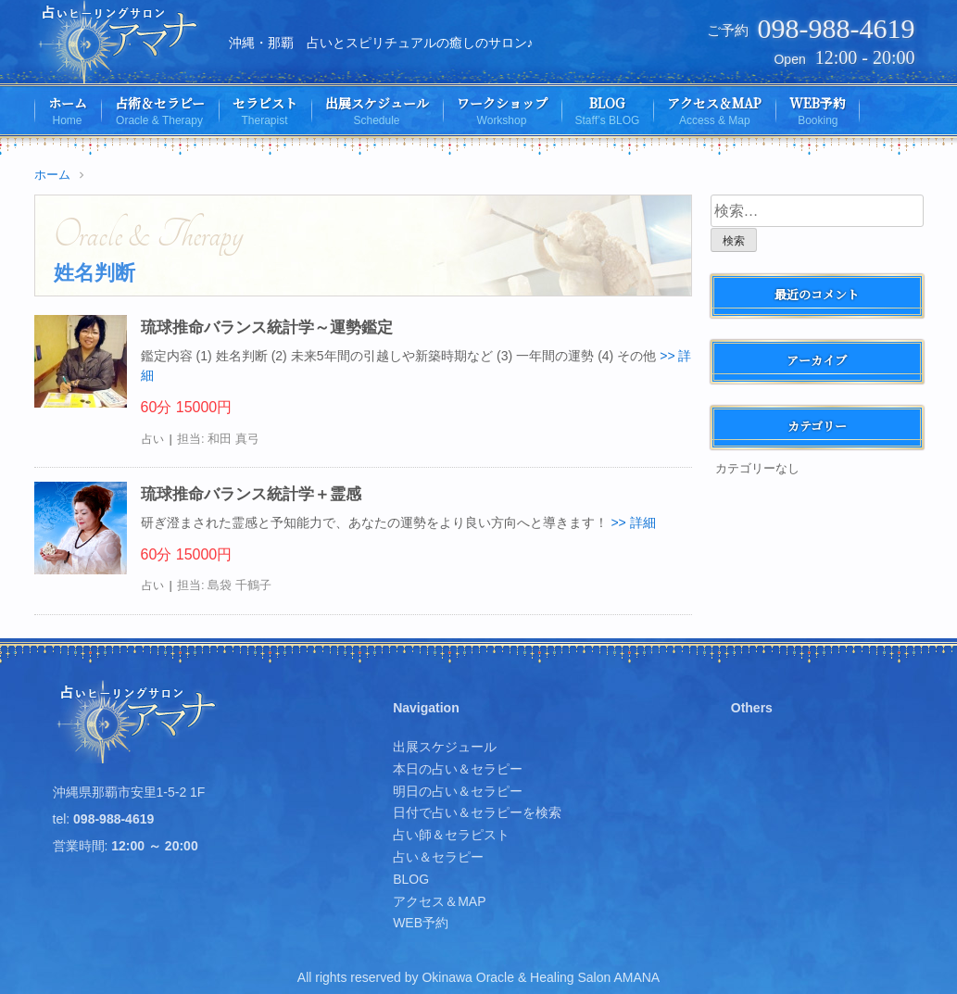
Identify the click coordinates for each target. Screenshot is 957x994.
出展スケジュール (445, 746)
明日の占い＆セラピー (458, 791)
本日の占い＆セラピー (458, 768)
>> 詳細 (633, 522)
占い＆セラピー (438, 856)
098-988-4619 (836, 28)
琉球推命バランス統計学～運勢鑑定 (267, 327)
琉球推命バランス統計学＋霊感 (251, 494)
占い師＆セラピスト (451, 834)
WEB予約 (420, 922)
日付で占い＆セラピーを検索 (477, 812)
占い (153, 439)
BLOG (411, 879)
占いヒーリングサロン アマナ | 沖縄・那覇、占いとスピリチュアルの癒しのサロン (120, 41)
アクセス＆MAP (439, 901)
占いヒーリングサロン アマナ (138, 721)
